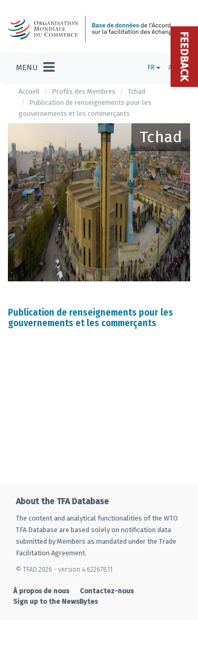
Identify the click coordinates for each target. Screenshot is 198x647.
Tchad (136, 91)
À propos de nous (41, 591)
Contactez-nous (107, 591)
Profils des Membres (84, 91)
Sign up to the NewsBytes (55, 601)
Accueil (29, 91)
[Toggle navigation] (35, 67)
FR (154, 67)
